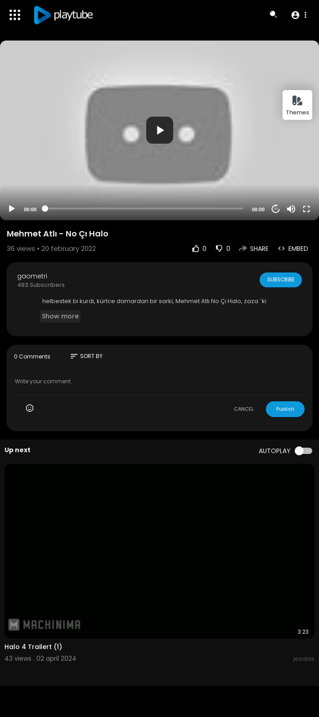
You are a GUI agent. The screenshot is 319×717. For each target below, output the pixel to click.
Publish (285, 409)
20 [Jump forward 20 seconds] (276, 209)
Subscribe (280, 279)
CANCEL (244, 409)
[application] (159, 130)
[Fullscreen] (306, 208)
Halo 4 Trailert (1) (33, 646)
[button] (298, 15)
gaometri (32, 276)
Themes (297, 106)
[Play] (11, 208)
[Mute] (291, 208)
